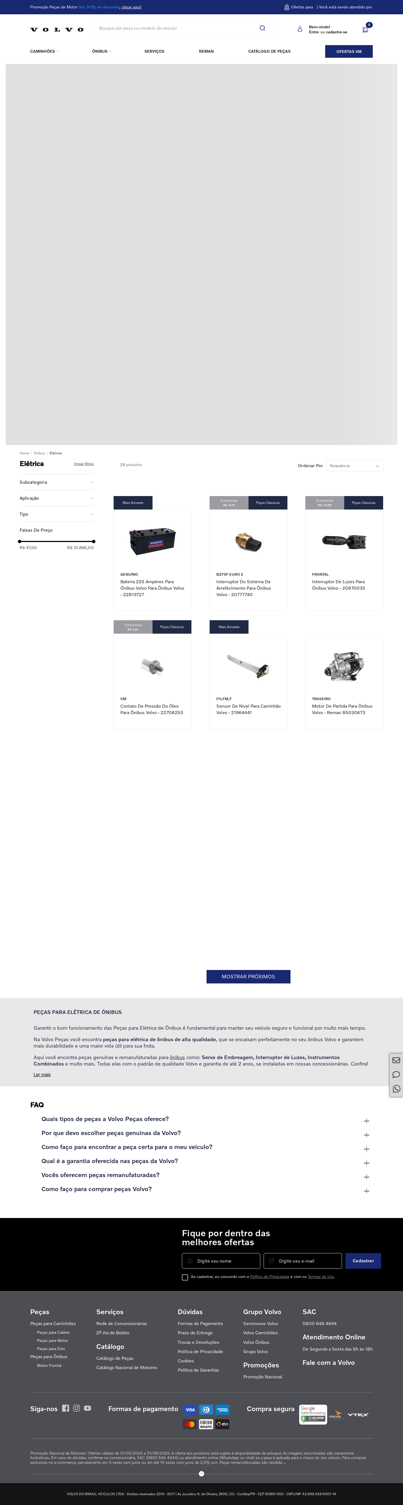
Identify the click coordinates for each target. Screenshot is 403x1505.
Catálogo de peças (269, 51)
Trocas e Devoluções (198, 1342)
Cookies (186, 1360)
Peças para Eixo (51, 1348)
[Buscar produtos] (264, 28)
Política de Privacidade (269, 1276)
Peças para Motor (52, 1340)
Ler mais (42, 1074)
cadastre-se (336, 31)
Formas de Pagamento (200, 1323)
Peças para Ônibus (48, 1356)
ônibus (177, 1057)
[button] (57, 482)
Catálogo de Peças (114, 1358)
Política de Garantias (198, 1370)
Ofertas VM (349, 51)
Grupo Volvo (255, 1351)
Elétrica (56, 453)
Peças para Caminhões (53, 1323)
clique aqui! (131, 7)
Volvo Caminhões (260, 1332)
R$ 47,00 (28, 547)
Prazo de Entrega (195, 1332)
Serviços (154, 51)
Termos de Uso (321, 1276)
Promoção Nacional (262, 1376)
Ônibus (99, 51)
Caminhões (42, 51)
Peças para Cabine (53, 1332)
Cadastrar (363, 1260)
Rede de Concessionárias (121, 1323)
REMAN (206, 51)
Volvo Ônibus (256, 1342)
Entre (314, 31)
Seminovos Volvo (260, 1323)
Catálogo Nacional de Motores (126, 1367)
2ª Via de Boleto (112, 1332)
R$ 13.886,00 (80, 547)
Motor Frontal (49, 1365)
